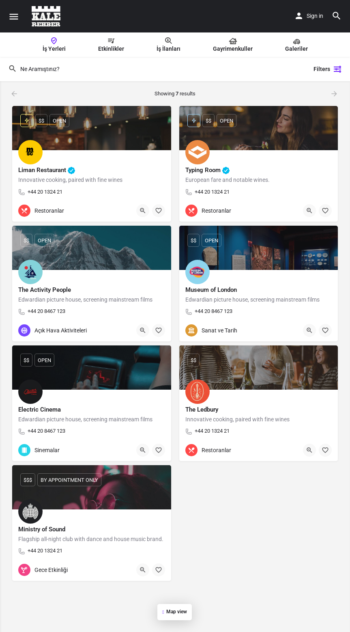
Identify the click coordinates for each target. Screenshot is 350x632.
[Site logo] (47, 16)
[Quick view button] (142, 210)
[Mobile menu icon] (13, 16)
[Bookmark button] (158, 210)
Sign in (315, 16)
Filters (327, 69)
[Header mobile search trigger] (336, 16)
